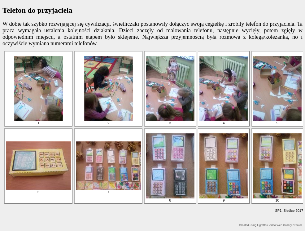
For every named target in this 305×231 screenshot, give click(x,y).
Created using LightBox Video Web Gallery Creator (270, 225)
